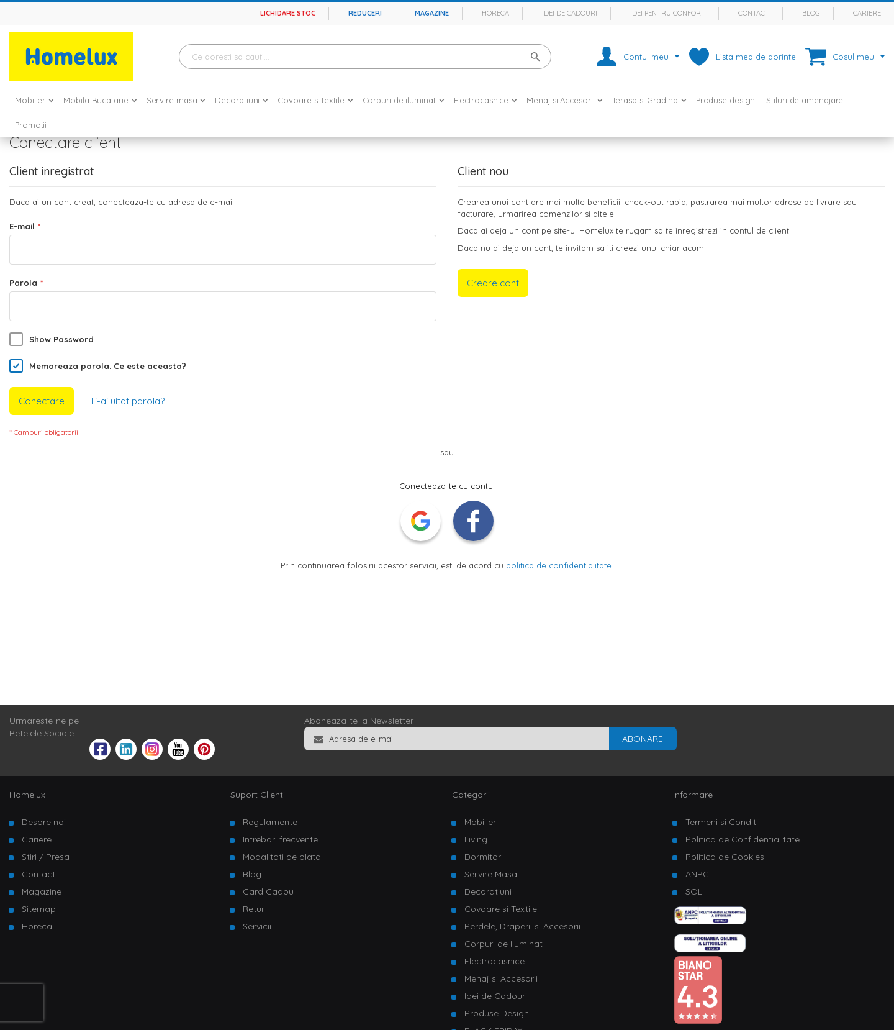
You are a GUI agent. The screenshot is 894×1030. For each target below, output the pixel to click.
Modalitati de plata (282, 856)
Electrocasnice (494, 961)
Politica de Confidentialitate (742, 839)
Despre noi (44, 821)
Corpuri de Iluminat (503, 943)
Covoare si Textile (500, 908)
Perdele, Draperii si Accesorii (522, 926)
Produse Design (496, 1013)
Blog (811, 13)
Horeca (495, 13)
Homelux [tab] (27, 794)
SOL (693, 891)
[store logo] (71, 56)
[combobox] (365, 56)
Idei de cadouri (569, 13)
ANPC (697, 874)
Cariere (867, 13)
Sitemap (39, 908)
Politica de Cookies (724, 856)
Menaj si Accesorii (501, 978)
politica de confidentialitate (559, 565)
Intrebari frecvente (280, 839)
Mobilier (480, 821)
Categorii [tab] (471, 794)
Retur (253, 908)
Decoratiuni (488, 891)
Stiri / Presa (46, 856)
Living (475, 839)
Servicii (257, 926)
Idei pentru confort (667, 13)
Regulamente (270, 821)
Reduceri (365, 13)
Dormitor (482, 856)
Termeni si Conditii (722, 821)
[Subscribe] (642, 738)
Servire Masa (490, 874)
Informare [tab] (693, 794)
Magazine (432, 13)
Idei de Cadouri (495, 995)
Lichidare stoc (287, 13)
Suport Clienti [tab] (257, 794)
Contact (753, 13)
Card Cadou (268, 891)
